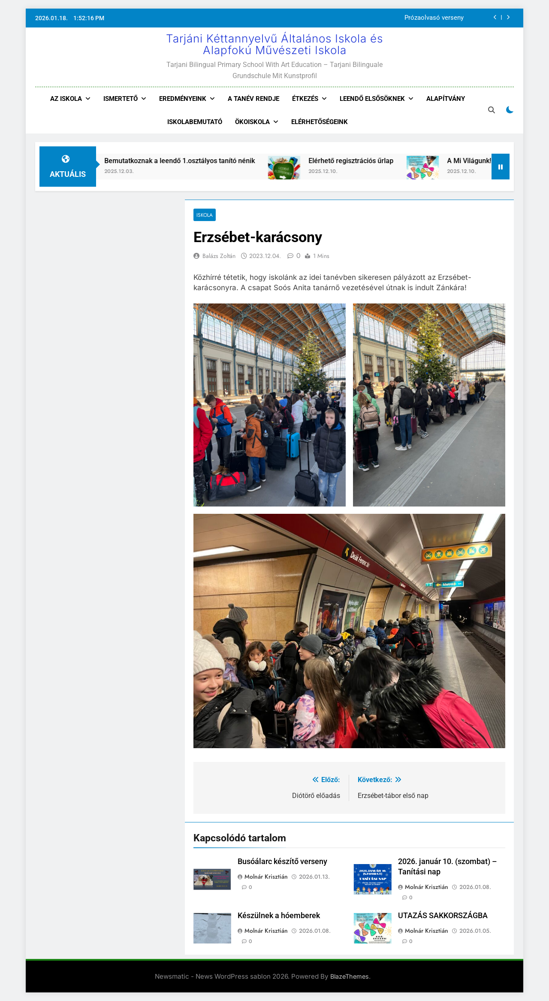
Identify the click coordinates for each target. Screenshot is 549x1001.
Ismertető (120, 99)
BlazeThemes (349, 976)
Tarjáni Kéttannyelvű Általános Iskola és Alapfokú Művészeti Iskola (274, 44)
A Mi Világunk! (480, 161)
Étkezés (305, 99)
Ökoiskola (252, 122)
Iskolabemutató (194, 122)
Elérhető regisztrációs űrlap (361, 161)
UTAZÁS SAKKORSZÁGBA (443, 915)
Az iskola (66, 99)
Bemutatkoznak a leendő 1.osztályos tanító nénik (190, 161)
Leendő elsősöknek (372, 99)
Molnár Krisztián (266, 876)
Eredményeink (182, 99)
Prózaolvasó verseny (434, 18)
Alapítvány (445, 99)
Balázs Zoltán (218, 256)
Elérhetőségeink (319, 122)
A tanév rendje (253, 99)
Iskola (204, 214)
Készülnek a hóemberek (279, 915)
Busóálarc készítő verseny (282, 861)
